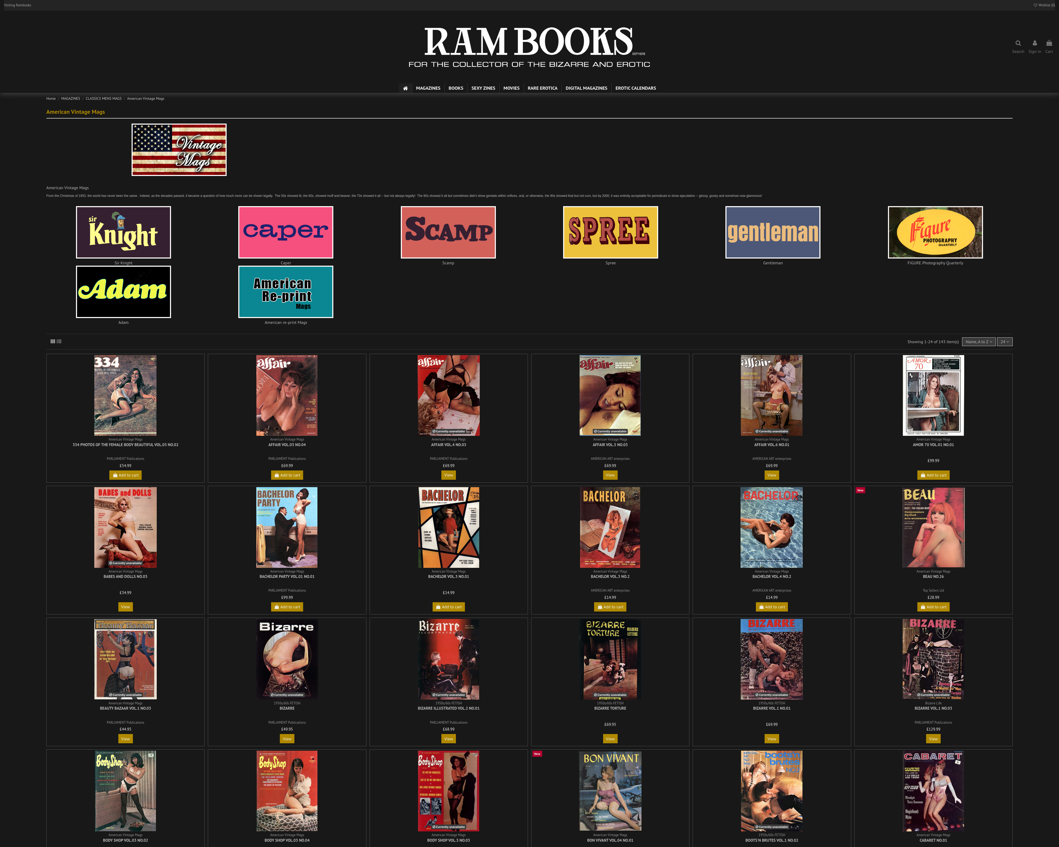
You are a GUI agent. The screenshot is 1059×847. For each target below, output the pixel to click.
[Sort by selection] (979, 341)
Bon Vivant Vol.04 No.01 (610, 840)
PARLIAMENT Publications (125, 458)
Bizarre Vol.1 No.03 (933, 708)
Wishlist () (1044, 5)
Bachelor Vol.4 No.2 (771, 576)
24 (1004, 341)
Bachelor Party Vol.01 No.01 (287, 576)
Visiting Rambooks (17, 5)
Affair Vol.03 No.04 (287, 444)
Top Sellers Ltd (933, 590)
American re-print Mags (286, 322)
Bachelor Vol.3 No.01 (448, 576)
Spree (610, 262)
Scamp (448, 262)
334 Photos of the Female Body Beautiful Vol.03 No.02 (125, 444)
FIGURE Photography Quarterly (935, 262)
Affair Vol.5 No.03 (610, 444)
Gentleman (773, 262)
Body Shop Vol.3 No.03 (448, 840)
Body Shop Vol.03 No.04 (286, 840)
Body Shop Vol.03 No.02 (125, 840)
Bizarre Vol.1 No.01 (772, 708)
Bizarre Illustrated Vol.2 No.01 (448, 708)
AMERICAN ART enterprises (610, 458)
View (448, 475)
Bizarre (287, 708)
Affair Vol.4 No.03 (448, 444)
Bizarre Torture (610, 708)
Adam (123, 322)
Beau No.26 (933, 576)
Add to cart (125, 475)
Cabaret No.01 (933, 840)
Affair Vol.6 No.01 (771, 444)
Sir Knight (124, 262)
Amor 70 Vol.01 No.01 (933, 444)
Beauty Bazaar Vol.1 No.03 (125, 708)
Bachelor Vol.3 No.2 (610, 576)
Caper (286, 262)
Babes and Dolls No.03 (125, 576)
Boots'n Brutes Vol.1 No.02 (772, 840)
